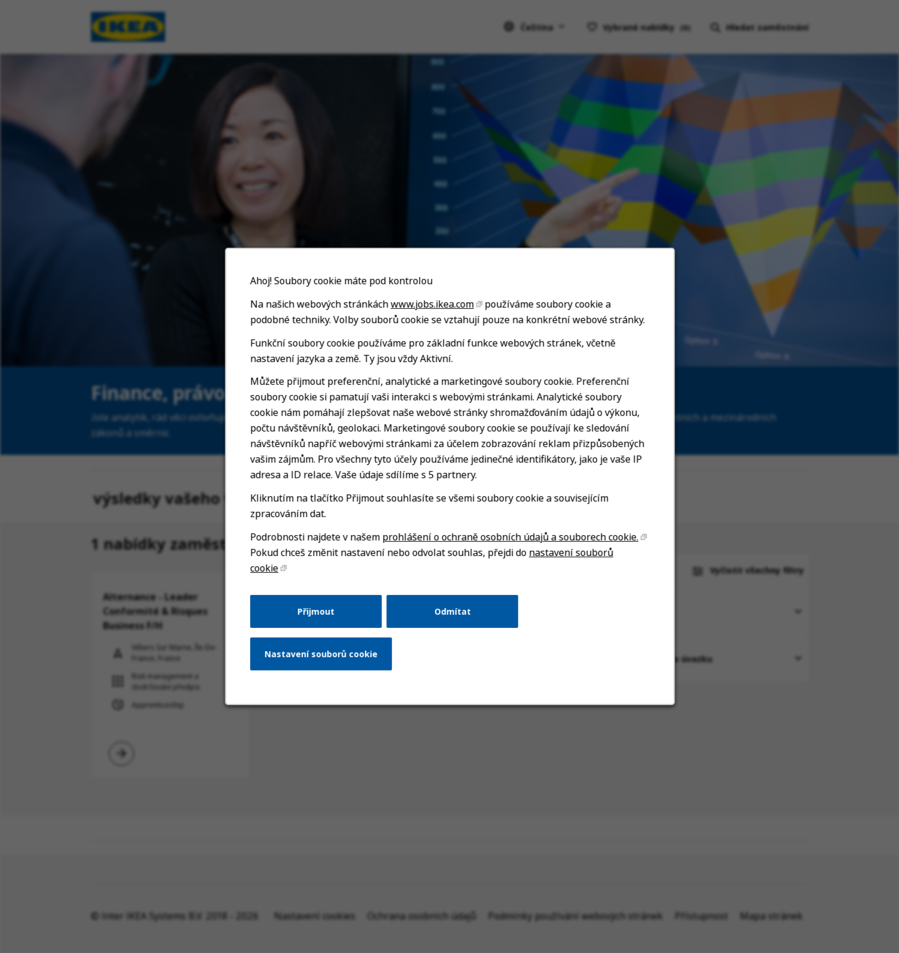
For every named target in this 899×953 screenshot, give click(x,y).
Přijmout (319, 620)
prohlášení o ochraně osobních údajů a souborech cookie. (508, 547)
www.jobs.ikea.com (432, 320)
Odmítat (452, 620)
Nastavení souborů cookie (324, 661)
